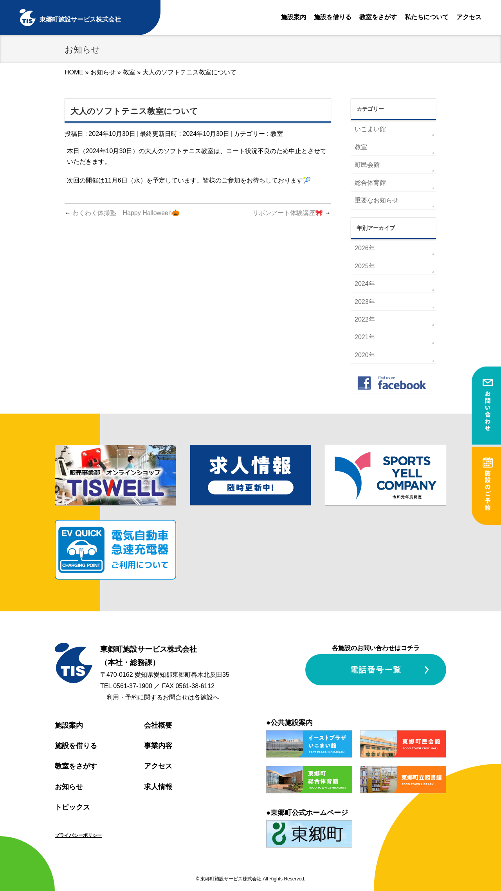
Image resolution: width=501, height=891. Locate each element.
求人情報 (158, 787)
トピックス (72, 807)
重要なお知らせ (376, 200)
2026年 (365, 248)
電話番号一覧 (376, 669)
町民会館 (367, 164)
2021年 (365, 337)
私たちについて (427, 17)
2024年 (365, 283)
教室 (276, 133)
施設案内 (293, 17)
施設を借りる (332, 17)
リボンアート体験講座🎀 (291, 213)
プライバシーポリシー (78, 835)
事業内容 (158, 746)
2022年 (365, 319)
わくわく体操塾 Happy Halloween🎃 (122, 213)
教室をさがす (378, 17)
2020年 (365, 355)
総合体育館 (370, 182)
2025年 (365, 266)
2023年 (365, 301)
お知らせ (69, 787)
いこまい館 (370, 129)
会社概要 (158, 725)
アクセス (468, 17)
